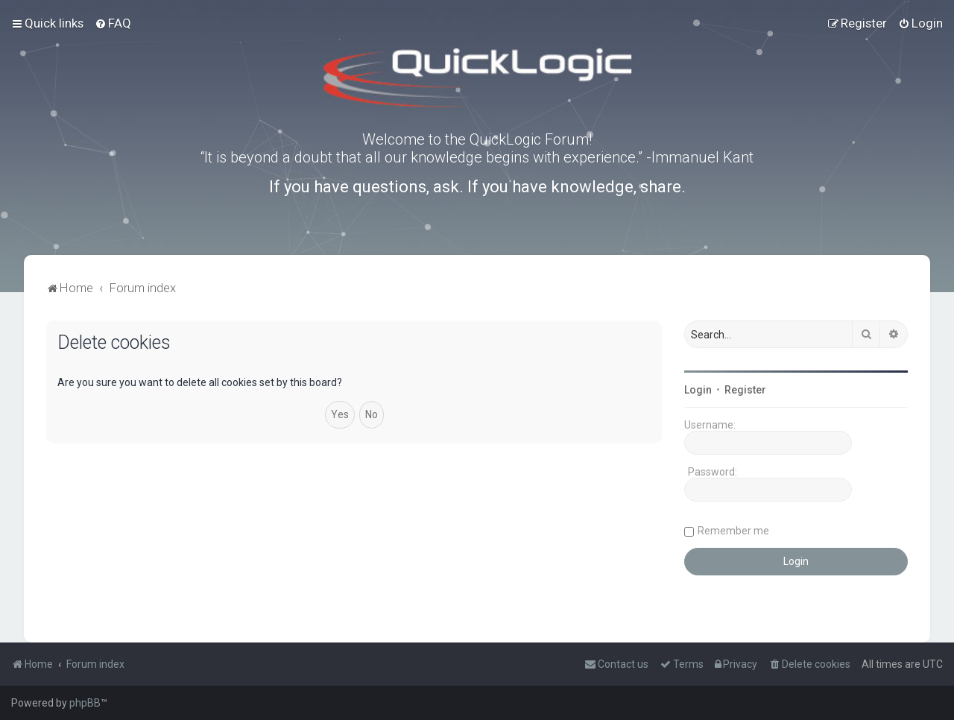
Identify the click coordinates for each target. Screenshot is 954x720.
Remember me (733, 531)
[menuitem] (113, 23)
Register (745, 390)
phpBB (85, 703)
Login (698, 390)
